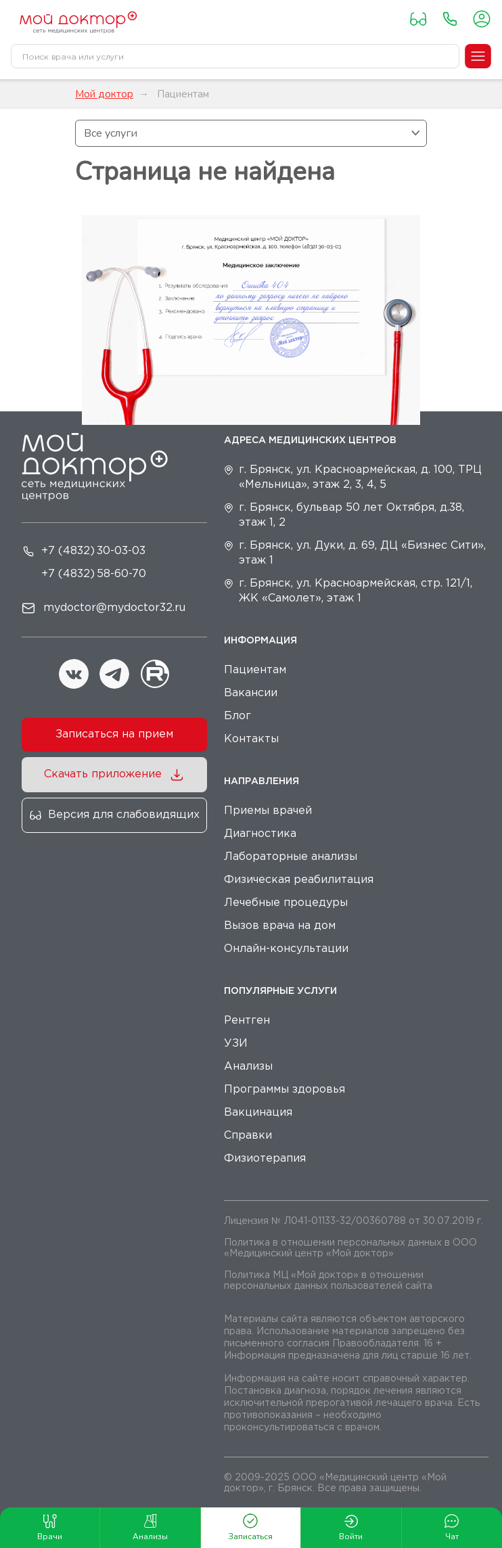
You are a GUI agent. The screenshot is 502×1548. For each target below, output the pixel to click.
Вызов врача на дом (280, 926)
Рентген (247, 1021)
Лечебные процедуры (286, 903)
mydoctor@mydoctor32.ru (114, 608)
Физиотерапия (265, 1159)
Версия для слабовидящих (124, 815)
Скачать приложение (103, 774)
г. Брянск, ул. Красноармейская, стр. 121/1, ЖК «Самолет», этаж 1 (355, 591)
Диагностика (260, 834)
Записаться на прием (114, 734)
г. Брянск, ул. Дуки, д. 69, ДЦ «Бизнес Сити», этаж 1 (362, 553)
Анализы (248, 1067)
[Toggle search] (446, 56)
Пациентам (255, 670)
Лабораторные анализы (290, 857)
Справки (248, 1136)
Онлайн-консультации (286, 949)
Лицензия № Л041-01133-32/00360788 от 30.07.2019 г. (353, 1221)
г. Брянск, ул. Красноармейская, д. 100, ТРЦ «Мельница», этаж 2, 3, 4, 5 (360, 477)
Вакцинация (258, 1113)
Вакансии (250, 693)
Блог (237, 716)
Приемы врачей (268, 811)
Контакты (251, 739)
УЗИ (236, 1044)
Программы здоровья (284, 1090)
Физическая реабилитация (298, 880)
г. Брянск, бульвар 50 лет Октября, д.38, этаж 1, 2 (351, 515)
